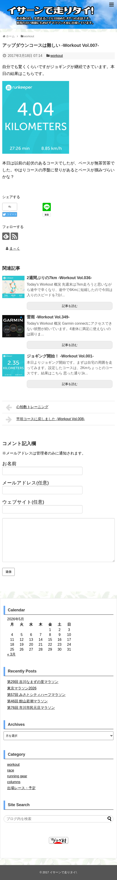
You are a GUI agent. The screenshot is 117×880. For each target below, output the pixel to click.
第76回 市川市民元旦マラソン (31, 708)
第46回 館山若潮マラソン (27, 701)
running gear (17, 776)
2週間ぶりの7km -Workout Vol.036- (59, 278)
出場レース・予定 (21, 788)
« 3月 (11, 654)
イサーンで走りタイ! (63, 872)
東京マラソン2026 (22, 688)
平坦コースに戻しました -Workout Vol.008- (45, 419)
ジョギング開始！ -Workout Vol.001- (60, 356)
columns (14, 782)
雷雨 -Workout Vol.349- (48, 317)
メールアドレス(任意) (25, 482)
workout (56, 56)
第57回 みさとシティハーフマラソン (36, 695)
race (10, 770)
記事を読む (70, 306)
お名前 (9, 463)
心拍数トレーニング (27, 407)
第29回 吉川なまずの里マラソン (32, 682)
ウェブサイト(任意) (23, 501)
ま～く (14, 248)
